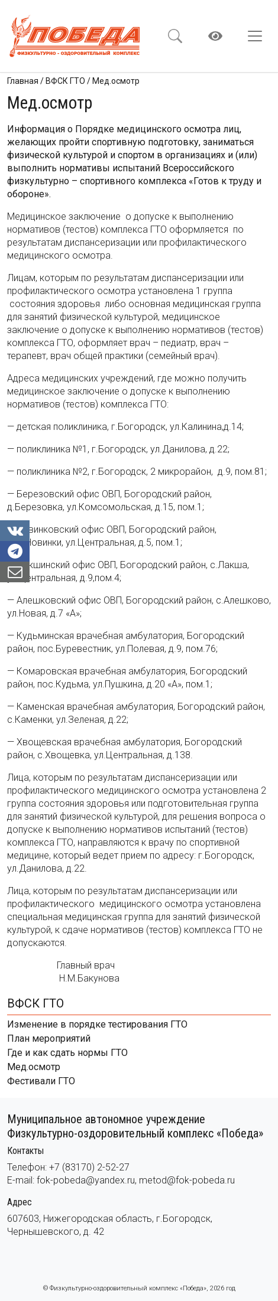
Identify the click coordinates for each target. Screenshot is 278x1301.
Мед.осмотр (33, 1066)
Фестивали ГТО (41, 1081)
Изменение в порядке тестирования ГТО (97, 1024)
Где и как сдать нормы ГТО (67, 1052)
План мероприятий (48, 1038)
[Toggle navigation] (258, 36)
